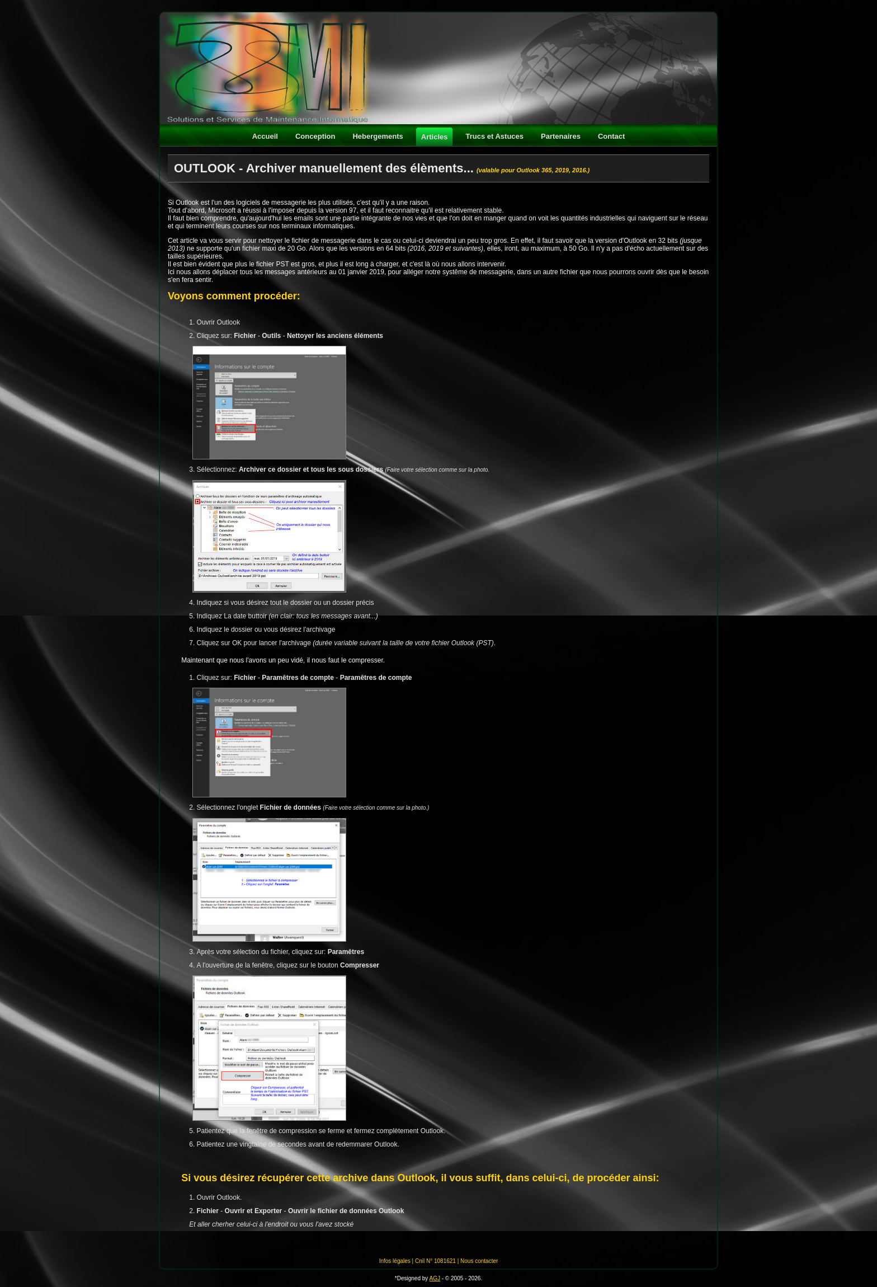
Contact (611, 136)
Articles (434, 137)
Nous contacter (479, 1261)
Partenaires (561, 136)
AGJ (435, 1278)
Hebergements (377, 136)
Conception (315, 136)
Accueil (265, 136)
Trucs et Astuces (494, 136)
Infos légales (395, 1261)
